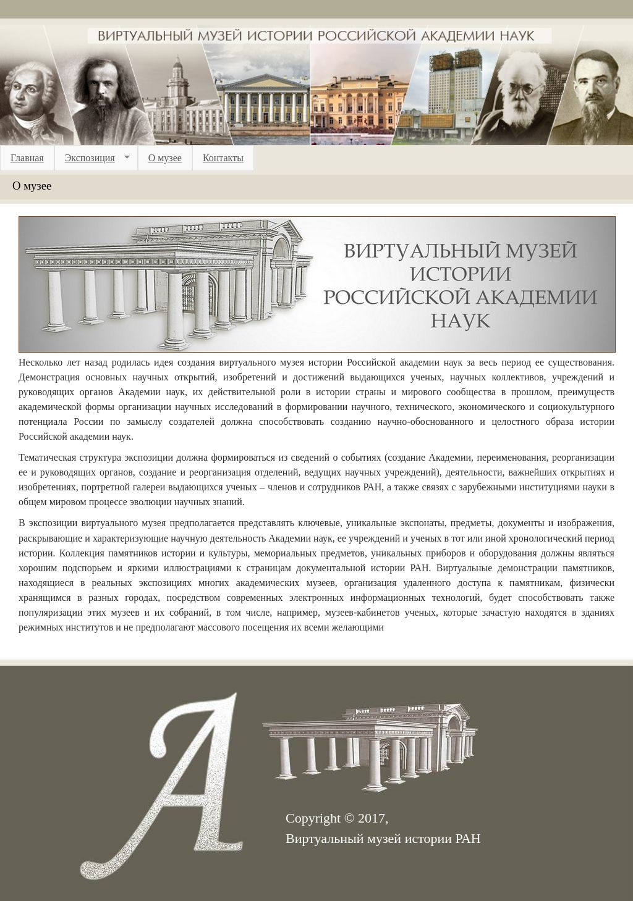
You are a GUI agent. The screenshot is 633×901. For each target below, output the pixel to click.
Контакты (223, 158)
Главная (27, 158)
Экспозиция (92, 158)
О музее (165, 158)
